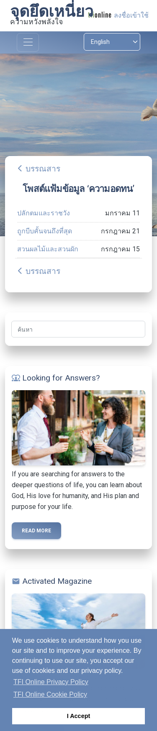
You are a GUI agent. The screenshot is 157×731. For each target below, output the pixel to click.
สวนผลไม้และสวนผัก (47, 249)
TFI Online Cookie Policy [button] (50, 694)
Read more (36, 531)
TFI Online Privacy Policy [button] (50, 681)
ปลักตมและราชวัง (43, 213)
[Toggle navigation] (28, 42)
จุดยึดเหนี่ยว (51, 11)
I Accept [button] (78, 716)
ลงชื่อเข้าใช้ (131, 15)
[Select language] (112, 42)
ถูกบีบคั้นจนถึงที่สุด (44, 231)
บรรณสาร (43, 169)
